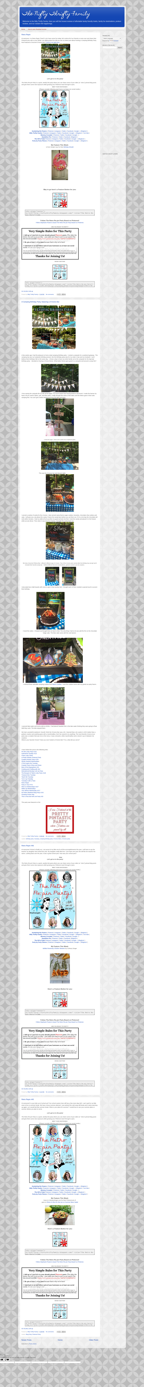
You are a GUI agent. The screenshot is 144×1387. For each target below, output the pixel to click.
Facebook (70, 131)
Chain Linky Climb (27, 755)
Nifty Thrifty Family (35, 133)
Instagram (58, 131)
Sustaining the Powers (39, 131)
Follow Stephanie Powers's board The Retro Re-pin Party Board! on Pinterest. (60, 222)
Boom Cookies (57, 684)
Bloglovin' (84, 131)
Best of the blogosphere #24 (30, 767)
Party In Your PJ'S (27, 784)
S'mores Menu (57, 838)
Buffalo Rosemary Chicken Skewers (54, 948)
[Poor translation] (7, 1359)
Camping (36, 838)
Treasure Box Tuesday (29, 775)
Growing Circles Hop (28, 794)
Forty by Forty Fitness (39, 141)
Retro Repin (26, 35)
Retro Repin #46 (28, 846)
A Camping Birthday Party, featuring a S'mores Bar (40, 302)
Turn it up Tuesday (27, 779)
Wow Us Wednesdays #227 (30, 786)
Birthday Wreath (69, 147)
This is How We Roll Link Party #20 (32, 796)
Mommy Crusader (46, 135)
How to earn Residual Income (37, 29)
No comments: (50, 294)
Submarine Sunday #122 (29, 753)
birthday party (30, 838)
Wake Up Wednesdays (29, 788)
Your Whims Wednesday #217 (31, 790)
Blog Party (29, 1334)
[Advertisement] (116, 100)
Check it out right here (52, 42)
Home (23, 29)
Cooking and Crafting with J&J (31, 769)
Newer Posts (26, 1340)
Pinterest (50, 131)
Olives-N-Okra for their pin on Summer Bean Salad (62, 1202)
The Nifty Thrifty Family (56, 14)
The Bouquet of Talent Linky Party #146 (34, 773)
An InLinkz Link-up (27, 291)
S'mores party (66, 838)
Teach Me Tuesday (27, 777)
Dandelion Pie (46, 137)
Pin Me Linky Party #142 (29, 751)
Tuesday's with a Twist (28, 781)
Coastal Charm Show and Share (32, 765)
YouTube (86, 133)
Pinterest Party (36, 1334)
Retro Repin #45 (28, 1099)
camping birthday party (46, 838)
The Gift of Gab (39, 139)
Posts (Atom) (32, 1344)
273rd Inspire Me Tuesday (30, 763)
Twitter (64, 131)
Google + (77, 131)
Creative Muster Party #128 (30, 759)
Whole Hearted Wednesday (30, 761)
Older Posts (93, 1340)
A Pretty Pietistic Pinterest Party (31, 757)
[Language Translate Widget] (111, 38)
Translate (114, 40)
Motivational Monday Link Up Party (32, 771)
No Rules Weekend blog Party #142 (33, 792)
